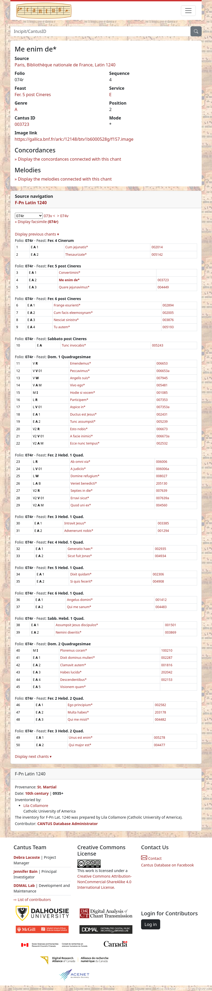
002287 (166, 657)
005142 (157, 254)
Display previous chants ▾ (37, 234)
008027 (161, 476)
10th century (37, 793)
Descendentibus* (73, 679)
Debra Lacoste (27, 857)
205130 (161, 483)
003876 (168, 320)
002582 (160, 705)
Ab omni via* (80, 461)
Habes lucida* (71, 672)
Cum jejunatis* (76, 247)
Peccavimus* (80, 371)
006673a (162, 436)
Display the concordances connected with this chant (69, 159)
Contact (151, 858)
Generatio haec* (79, 548)
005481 (162, 385)
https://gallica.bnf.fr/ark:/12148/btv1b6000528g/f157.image (74, 139)
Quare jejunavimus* (74, 287)
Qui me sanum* (79, 607)
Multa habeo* (78, 712)
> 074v (63, 215)
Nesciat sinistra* (66, 320)
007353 (162, 400)
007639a (162, 498)
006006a (162, 469)
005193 (168, 327)
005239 (162, 421)
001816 (166, 665)
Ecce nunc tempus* (85, 443)
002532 (162, 443)
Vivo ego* (77, 385)
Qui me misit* (78, 719)
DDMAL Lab (24, 885)
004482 (160, 719)
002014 (157, 247)
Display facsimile (38, 221)
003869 (170, 632)
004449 (163, 287)
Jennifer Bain (26, 871)
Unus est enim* (80, 737)
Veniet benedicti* (84, 483)
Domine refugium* (85, 476)
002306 (158, 574)
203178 (160, 712)
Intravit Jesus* (75, 523)
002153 (166, 679)
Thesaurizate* (76, 254)
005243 (157, 345)
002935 (160, 548)
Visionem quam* (73, 687)
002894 (168, 305)
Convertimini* (69, 272)
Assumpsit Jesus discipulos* (77, 625)
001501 (170, 625)
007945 (162, 378)
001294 (163, 530)
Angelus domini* (80, 599)
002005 (168, 312)
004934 (160, 556)
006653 (162, 363)
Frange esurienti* (67, 305)
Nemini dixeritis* (68, 632)
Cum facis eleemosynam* (73, 312)
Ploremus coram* (73, 650)
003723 (22, 124)
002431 (162, 414)
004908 (158, 581)
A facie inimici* (81, 436)
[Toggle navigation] (188, 10)
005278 (159, 737)
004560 (161, 505)
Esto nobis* (79, 429)
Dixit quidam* (80, 574)
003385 (163, 523)
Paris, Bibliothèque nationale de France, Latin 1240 (65, 65)
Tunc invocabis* (74, 345)
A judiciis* (78, 469)
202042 (166, 672)
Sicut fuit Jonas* (79, 556)
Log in (151, 924)
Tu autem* (62, 327)
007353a (162, 407)
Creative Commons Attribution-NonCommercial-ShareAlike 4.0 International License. (104, 882)
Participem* (79, 400)
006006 (161, 461)
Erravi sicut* (80, 498)
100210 (166, 650)
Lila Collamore (35, 805)
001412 (161, 599)
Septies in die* (82, 490)
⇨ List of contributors (32, 899)
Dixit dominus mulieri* (77, 657)
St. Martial (46, 786)
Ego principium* (80, 705)
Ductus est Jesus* (83, 414)
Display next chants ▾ (33, 756)
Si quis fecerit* (81, 581)
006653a (162, 371)
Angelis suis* (80, 378)
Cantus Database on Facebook (167, 865)
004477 (159, 745)
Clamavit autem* (73, 665)
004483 (161, 607)
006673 (162, 429)
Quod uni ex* (81, 505)
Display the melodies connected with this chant (65, 179)
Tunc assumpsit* (83, 421)
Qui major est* (80, 745)
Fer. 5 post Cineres (33, 94)
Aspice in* (78, 407)
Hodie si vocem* (82, 392)
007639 (161, 490)
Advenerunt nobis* (78, 530)
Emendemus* (80, 363)
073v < (49, 215)
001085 (162, 392)
